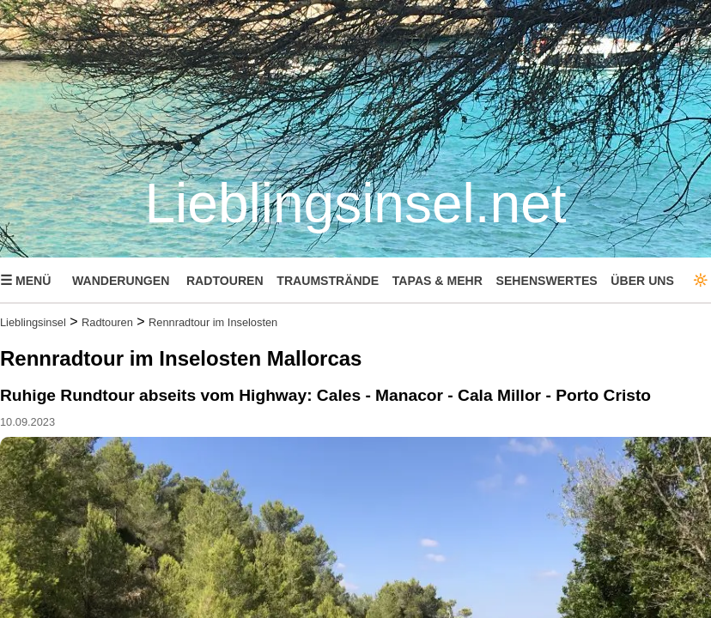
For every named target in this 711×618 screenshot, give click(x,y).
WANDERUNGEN (120, 281)
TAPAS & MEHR (437, 281)
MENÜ (25, 280)
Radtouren (107, 322)
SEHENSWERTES (547, 281)
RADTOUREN (225, 281)
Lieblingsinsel (33, 322)
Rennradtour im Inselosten (213, 322)
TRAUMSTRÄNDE (327, 281)
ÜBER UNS (642, 281)
